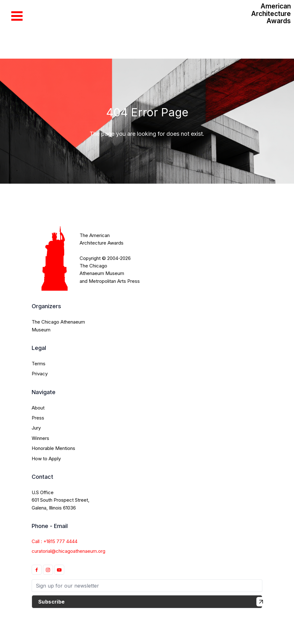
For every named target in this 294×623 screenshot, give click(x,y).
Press (38, 418)
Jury (36, 428)
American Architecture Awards (271, 13)
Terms (38, 364)
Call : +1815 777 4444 (54, 541)
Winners (40, 438)
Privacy (40, 374)
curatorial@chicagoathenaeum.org (68, 551)
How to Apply (46, 459)
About (38, 408)
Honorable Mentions (53, 448)
